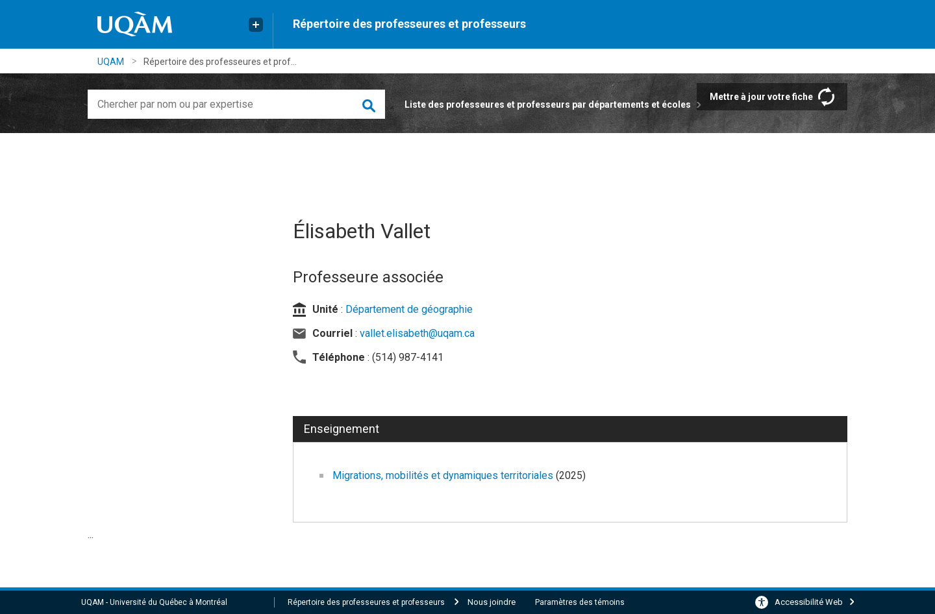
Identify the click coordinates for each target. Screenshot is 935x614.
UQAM (110, 61)
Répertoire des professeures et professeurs (409, 24)
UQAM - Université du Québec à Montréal (154, 602)
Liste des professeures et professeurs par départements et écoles (548, 104)
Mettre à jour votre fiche (761, 97)
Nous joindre (492, 602)
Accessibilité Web (809, 602)
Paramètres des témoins (580, 602)
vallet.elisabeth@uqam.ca (417, 333)
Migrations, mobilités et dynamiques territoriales (444, 475)
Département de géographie (409, 309)
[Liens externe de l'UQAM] (256, 25)
